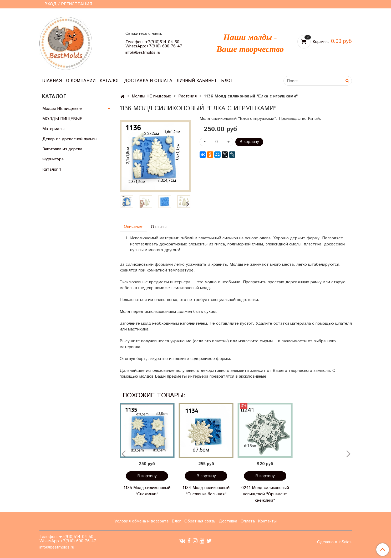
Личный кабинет (196, 81)
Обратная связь (199, 521)
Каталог (110, 81)
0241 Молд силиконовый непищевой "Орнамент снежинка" (265, 494)
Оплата (248, 521)
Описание (133, 227)
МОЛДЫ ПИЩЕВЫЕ (62, 119)
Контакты (267, 521)
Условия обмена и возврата (141, 521)
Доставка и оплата (148, 81)
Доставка (228, 521)
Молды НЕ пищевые (151, 96)
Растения (187, 96)
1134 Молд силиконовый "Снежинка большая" (206, 491)
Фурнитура (53, 159)
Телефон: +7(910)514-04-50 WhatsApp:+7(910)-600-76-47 (153, 44)
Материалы (53, 129)
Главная (52, 81)
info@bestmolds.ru (142, 53)
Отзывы (158, 227)
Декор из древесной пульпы (69, 139)
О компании (80, 81)
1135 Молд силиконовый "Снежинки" (147, 491)
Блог (227, 81)
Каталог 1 (51, 169)
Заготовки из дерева (62, 149)
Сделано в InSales (334, 542)
